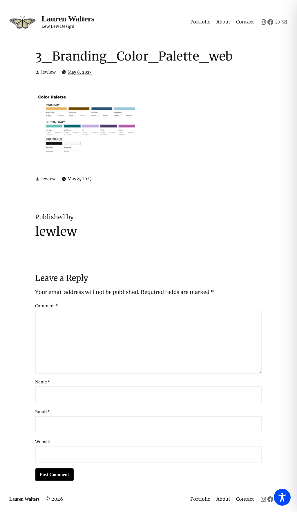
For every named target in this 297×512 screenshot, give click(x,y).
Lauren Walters (67, 18)
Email (42, 411)
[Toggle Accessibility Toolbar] (282, 497)
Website (43, 441)
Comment (47, 305)
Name (42, 382)
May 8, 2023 (80, 72)
